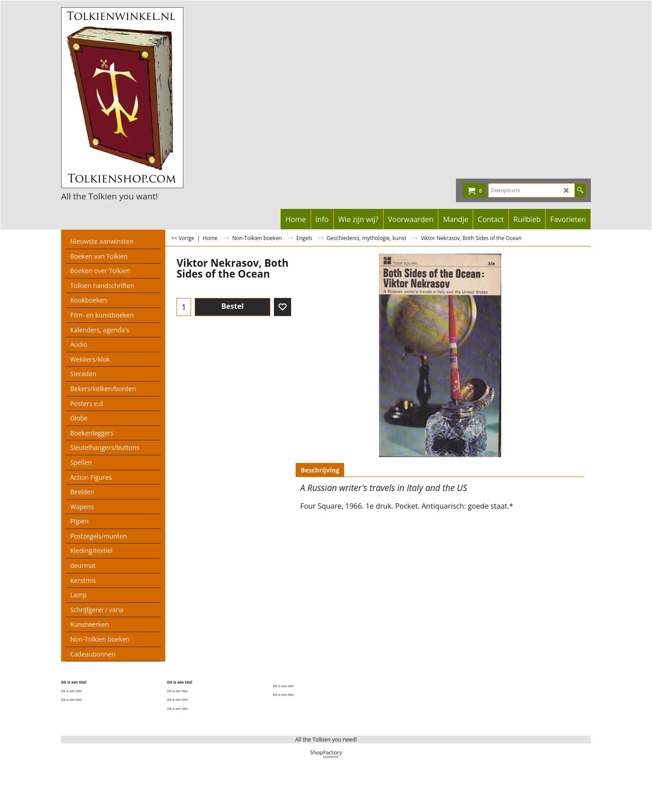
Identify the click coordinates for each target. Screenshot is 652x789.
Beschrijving (320, 470)
